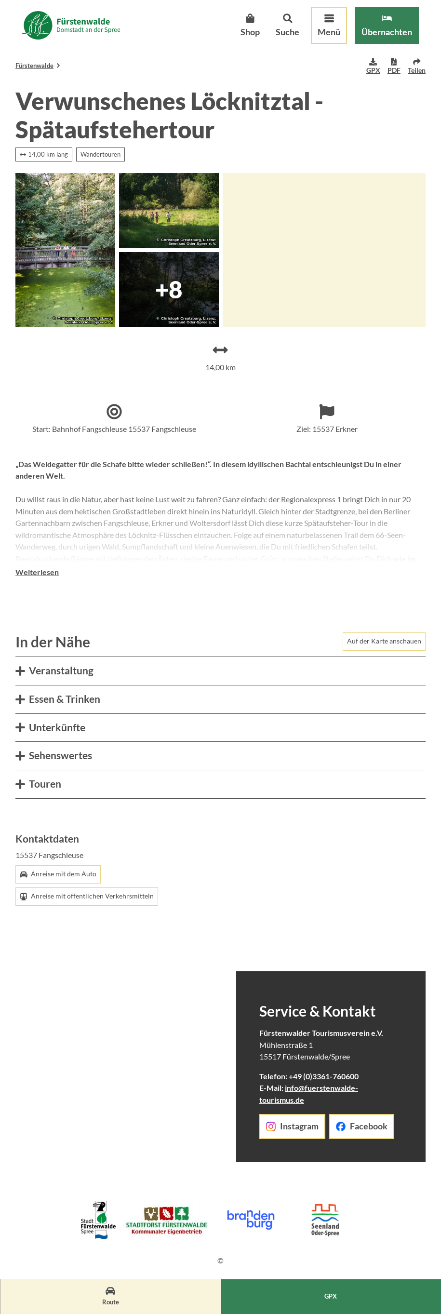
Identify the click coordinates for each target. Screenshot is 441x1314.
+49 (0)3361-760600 (324, 1089)
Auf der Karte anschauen (384, 654)
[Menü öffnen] (320, 34)
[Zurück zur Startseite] (80, 34)
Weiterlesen (37, 585)
